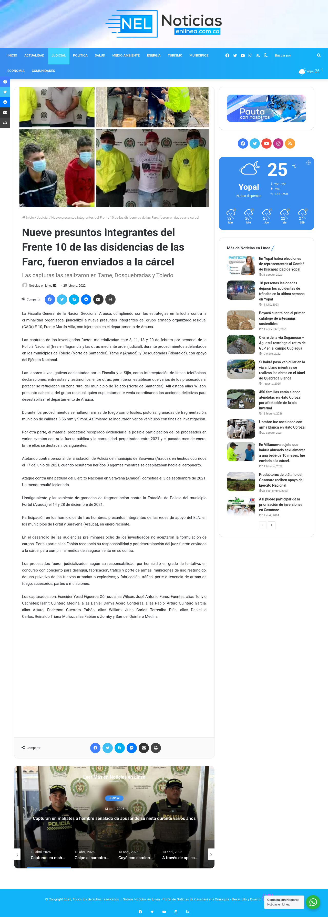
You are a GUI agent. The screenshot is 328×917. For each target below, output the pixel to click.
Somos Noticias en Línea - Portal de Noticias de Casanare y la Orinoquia (176, 899)
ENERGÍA (154, 55)
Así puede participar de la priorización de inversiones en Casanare (280, 504)
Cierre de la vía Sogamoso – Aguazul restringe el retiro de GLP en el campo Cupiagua (282, 343)
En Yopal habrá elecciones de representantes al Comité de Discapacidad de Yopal (281, 263)
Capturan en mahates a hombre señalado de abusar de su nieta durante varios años (114, 818)
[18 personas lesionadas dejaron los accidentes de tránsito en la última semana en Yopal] (241, 290)
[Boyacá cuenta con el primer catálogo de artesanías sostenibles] (241, 320)
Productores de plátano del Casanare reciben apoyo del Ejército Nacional (281, 480)
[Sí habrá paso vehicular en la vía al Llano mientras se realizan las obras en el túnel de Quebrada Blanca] (241, 369)
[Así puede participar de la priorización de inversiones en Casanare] (241, 506)
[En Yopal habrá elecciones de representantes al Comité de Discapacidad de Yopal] (241, 265)
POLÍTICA (80, 55)
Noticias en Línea (43, 285)
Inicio (28, 217)
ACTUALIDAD (34, 55)
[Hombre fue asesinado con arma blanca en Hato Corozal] (241, 429)
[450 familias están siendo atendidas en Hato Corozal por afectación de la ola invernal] (241, 399)
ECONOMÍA (16, 71)
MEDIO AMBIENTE (126, 55)
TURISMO (175, 55)
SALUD (100, 55)
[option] (114, 817)
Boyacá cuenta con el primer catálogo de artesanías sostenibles (282, 318)
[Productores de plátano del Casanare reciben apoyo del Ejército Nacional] (241, 481)
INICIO (12, 55)
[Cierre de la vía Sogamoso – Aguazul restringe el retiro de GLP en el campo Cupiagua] (241, 344)
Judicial (42, 217)
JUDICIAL (59, 55)
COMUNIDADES (43, 71)
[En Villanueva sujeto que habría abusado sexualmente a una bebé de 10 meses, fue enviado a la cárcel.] (241, 451)
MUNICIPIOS (199, 55)
